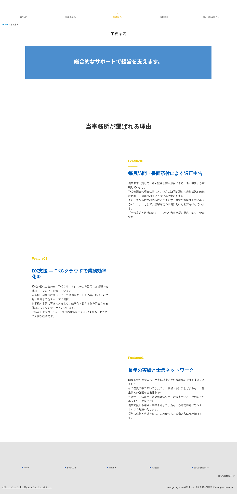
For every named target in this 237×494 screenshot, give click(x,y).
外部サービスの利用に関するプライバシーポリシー (27, 487)
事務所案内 (70, 17)
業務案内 (117, 17)
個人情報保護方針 (211, 17)
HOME (23, 17)
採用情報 (164, 17)
